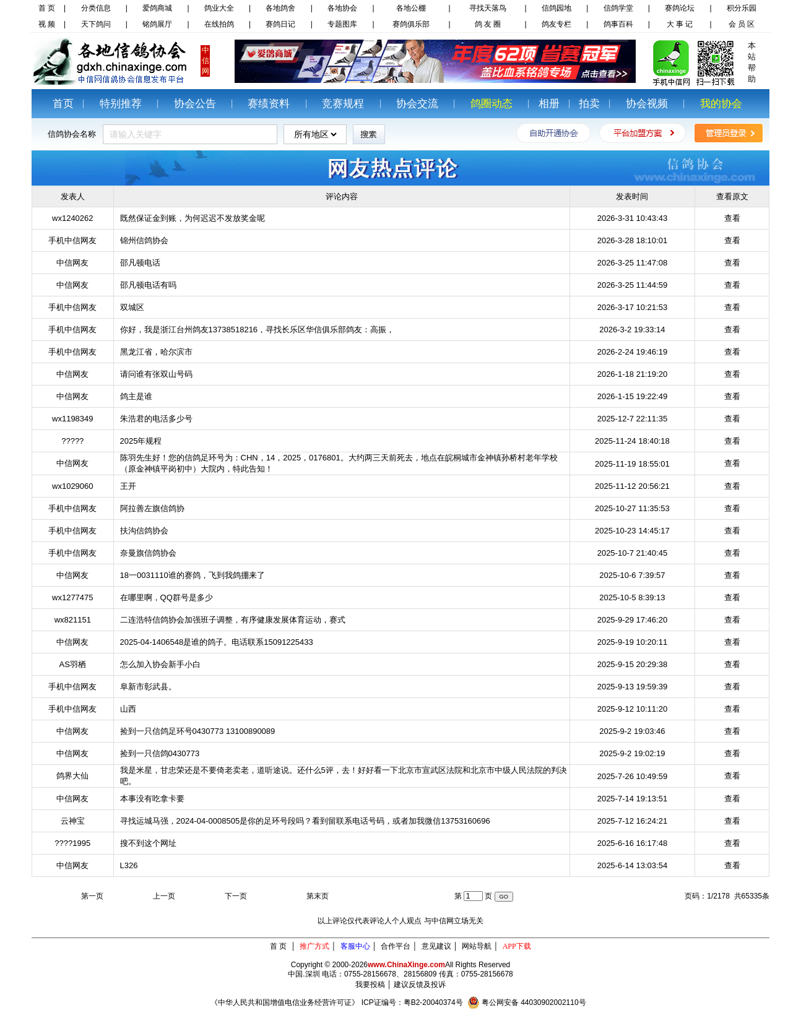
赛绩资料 (269, 104)
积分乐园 (741, 8)
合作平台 (395, 946)
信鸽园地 (556, 8)
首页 (63, 104)
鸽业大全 (219, 8)
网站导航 (476, 946)
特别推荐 (121, 104)
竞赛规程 (343, 104)
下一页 (236, 896)
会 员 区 (742, 24)
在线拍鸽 (219, 24)
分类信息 (96, 8)
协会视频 (647, 104)
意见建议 (436, 946)
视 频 (46, 24)
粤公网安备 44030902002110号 (534, 1002)
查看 (732, 218)
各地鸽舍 (280, 8)
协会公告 (195, 104)
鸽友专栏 (556, 24)
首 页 (46, 8)
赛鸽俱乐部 (411, 24)
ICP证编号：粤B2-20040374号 (412, 1002)
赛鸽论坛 (680, 8)
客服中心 (355, 946)
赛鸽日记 (280, 24)
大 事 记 (680, 24)
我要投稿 (370, 984)
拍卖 (589, 104)
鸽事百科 (618, 24)
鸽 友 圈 (488, 24)
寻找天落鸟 (487, 8)
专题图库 (342, 24)
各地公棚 (411, 8)
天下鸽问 (96, 24)
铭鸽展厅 (157, 24)
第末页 (317, 896)
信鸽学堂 (618, 8)
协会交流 (417, 104)
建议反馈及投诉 (420, 984)
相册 (549, 104)
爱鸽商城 (157, 8)
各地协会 (342, 8)
